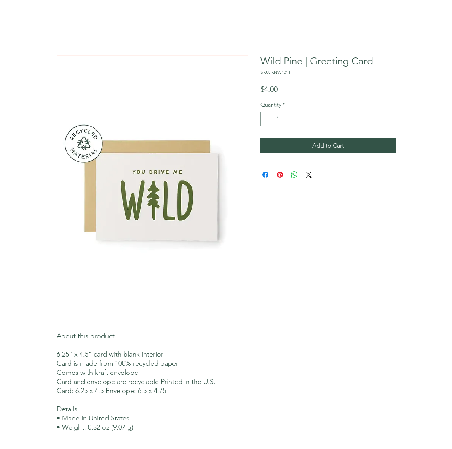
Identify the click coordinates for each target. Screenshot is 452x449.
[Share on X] (308, 174)
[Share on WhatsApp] (294, 174)
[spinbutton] (278, 119)
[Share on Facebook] (265, 174)
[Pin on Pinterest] (279, 174)
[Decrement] (266, 119)
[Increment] (289, 119)
